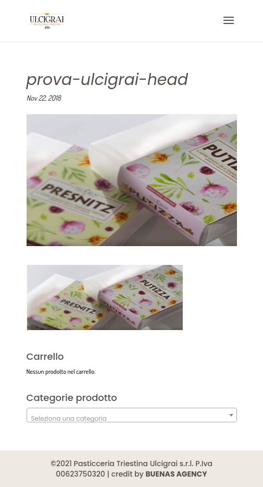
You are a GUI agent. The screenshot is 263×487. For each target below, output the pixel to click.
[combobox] (132, 415)
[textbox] (131, 418)
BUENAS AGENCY (176, 474)
